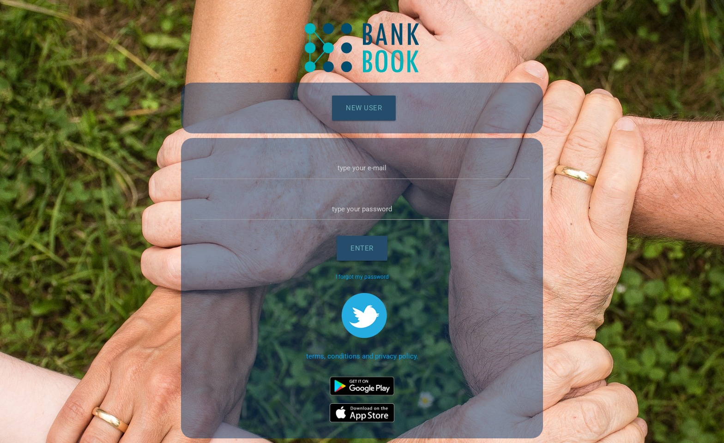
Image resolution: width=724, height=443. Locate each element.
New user (364, 108)
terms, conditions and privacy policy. (362, 356)
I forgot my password (362, 277)
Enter (362, 248)
